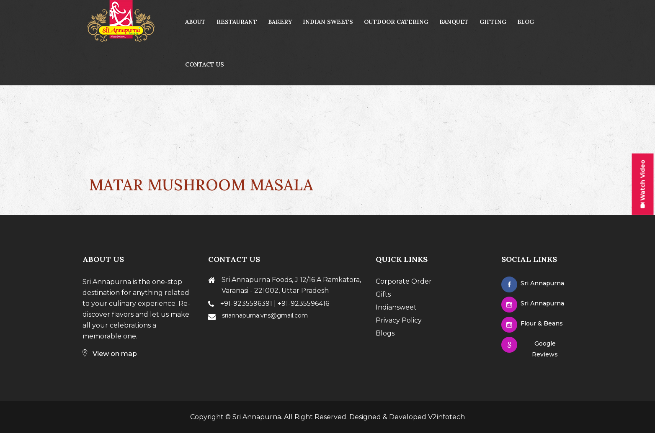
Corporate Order (404, 281)
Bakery (280, 22)
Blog (525, 22)
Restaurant (237, 22)
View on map (110, 354)
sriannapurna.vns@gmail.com (265, 315)
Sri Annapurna (256, 417)
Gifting (493, 22)
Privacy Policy (399, 320)
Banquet (454, 22)
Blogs (385, 333)
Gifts (383, 294)
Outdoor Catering (396, 22)
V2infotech (446, 417)
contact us (204, 64)
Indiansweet (396, 307)
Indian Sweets (328, 22)
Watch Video (642, 184)
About (195, 22)
